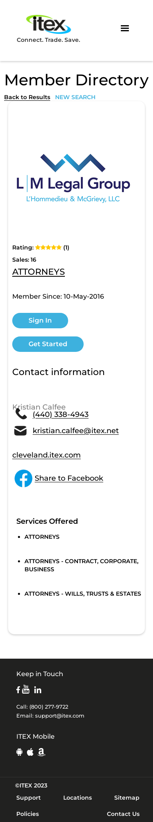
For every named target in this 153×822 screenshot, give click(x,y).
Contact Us (123, 814)
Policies (27, 814)
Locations (77, 797)
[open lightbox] (73, 178)
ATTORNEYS (38, 272)
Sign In (40, 320)
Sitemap (127, 797)
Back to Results (27, 97)
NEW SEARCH (75, 97)
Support (28, 797)
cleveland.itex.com (46, 455)
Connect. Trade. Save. (48, 28)
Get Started (48, 344)
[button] (124, 28)
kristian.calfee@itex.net (76, 431)
